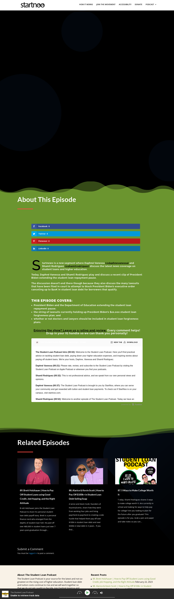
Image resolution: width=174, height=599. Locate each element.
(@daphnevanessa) (117, 241)
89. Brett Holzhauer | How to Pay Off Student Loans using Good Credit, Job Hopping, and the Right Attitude (124, 558)
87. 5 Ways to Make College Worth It (110, 571)
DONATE (138, 5)
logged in (33, 531)
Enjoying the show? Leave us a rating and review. (70, 308)
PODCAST (150, 5)
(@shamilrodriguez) (77, 244)
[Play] (87, 592)
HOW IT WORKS (86, 5)
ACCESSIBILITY (125, 5)
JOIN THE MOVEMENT (105, 5)
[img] (79, 592)
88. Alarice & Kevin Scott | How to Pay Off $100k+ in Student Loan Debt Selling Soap (86, 472)
